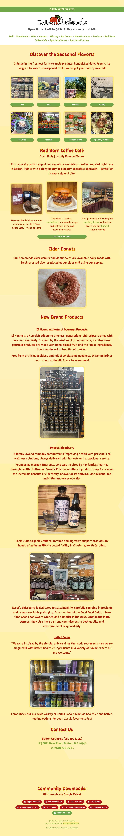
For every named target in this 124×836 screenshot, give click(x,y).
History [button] (102, 104)
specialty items (91, 222)
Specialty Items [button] (75, 139)
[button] (32, 802)
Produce (97, 36)
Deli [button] (22, 104)
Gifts (33, 36)
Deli (11, 36)
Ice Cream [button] (22, 139)
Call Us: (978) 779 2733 (62, 9)
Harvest (43, 36)
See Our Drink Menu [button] (62, 236)
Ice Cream (66, 36)
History (54, 36)
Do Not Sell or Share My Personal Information (62, 828)
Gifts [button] (49, 104)
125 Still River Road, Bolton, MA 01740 (62, 743)
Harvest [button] (75, 104)
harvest (105, 226)
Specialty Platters (79, 40)
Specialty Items (58, 40)
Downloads (22, 36)
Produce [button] (48, 139)
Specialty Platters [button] (101, 139)
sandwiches (52, 222)
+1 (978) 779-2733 (62, 748)
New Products (82, 36)
